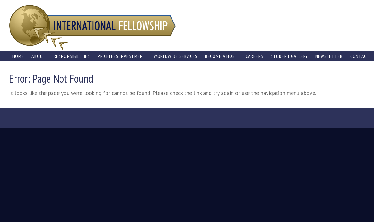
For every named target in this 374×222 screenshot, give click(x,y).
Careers (254, 56)
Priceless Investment (122, 56)
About (38, 56)
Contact (360, 56)
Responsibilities (72, 56)
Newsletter (329, 56)
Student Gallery (289, 56)
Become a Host (221, 56)
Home (18, 56)
